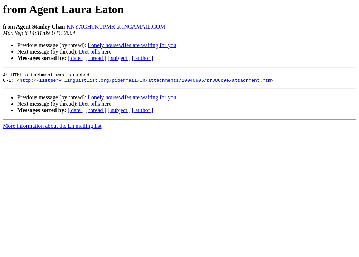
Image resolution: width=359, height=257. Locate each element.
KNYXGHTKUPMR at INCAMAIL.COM (116, 27)
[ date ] (76, 58)
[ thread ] (95, 58)
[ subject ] (119, 58)
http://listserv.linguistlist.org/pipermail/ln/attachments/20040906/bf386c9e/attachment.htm (145, 82)
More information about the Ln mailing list (52, 128)
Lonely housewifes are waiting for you (132, 45)
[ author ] (143, 58)
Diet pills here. (96, 52)
